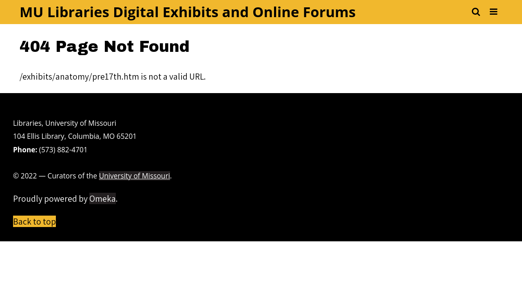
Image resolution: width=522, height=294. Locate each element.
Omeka (102, 198)
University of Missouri (134, 175)
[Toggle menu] (493, 12)
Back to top (34, 221)
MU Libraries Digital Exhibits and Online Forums (188, 11)
